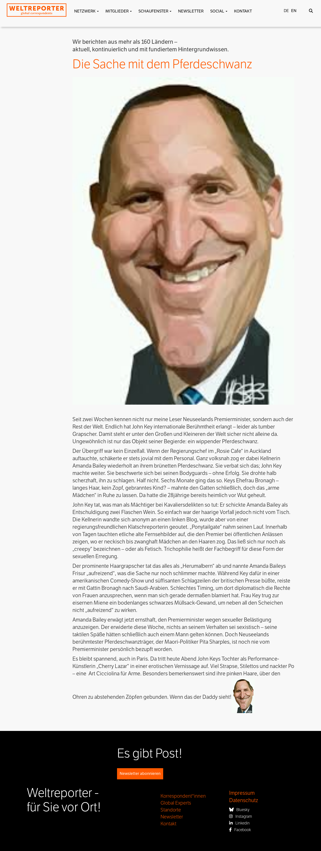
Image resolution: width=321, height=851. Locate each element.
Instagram (240, 816)
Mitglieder (118, 11)
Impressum (242, 793)
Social (218, 11)
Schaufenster (154, 11)
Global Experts (175, 803)
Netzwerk (86, 11)
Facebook (240, 829)
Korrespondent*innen (183, 796)
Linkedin (239, 823)
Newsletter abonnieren (140, 773)
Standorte (170, 810)
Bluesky (239, 809)
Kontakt (243, 11)
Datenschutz (243, 800)
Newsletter (191, 11)
